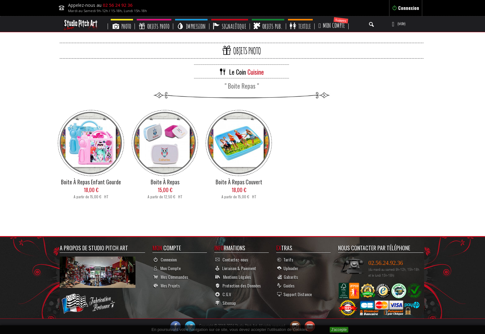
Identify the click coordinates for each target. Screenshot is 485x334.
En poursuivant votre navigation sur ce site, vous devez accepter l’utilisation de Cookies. (230, 329)
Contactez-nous (231, 259)
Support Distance (294, 294)
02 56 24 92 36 (117, 5)
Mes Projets (166, 285)
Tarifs (285, 259)
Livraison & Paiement (235, 268)
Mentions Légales (233, 277)
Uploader (287, 268)
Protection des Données (238, 285)
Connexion (405, 7)
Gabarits (287, 277)
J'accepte (339, 329)
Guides (285, 285)
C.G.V (223, 294)
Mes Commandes (170, 277)
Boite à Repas (165, 181)
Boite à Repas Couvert (239, 181)
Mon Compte (167, 268)
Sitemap (225, 303)
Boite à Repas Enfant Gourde (91, 181)
